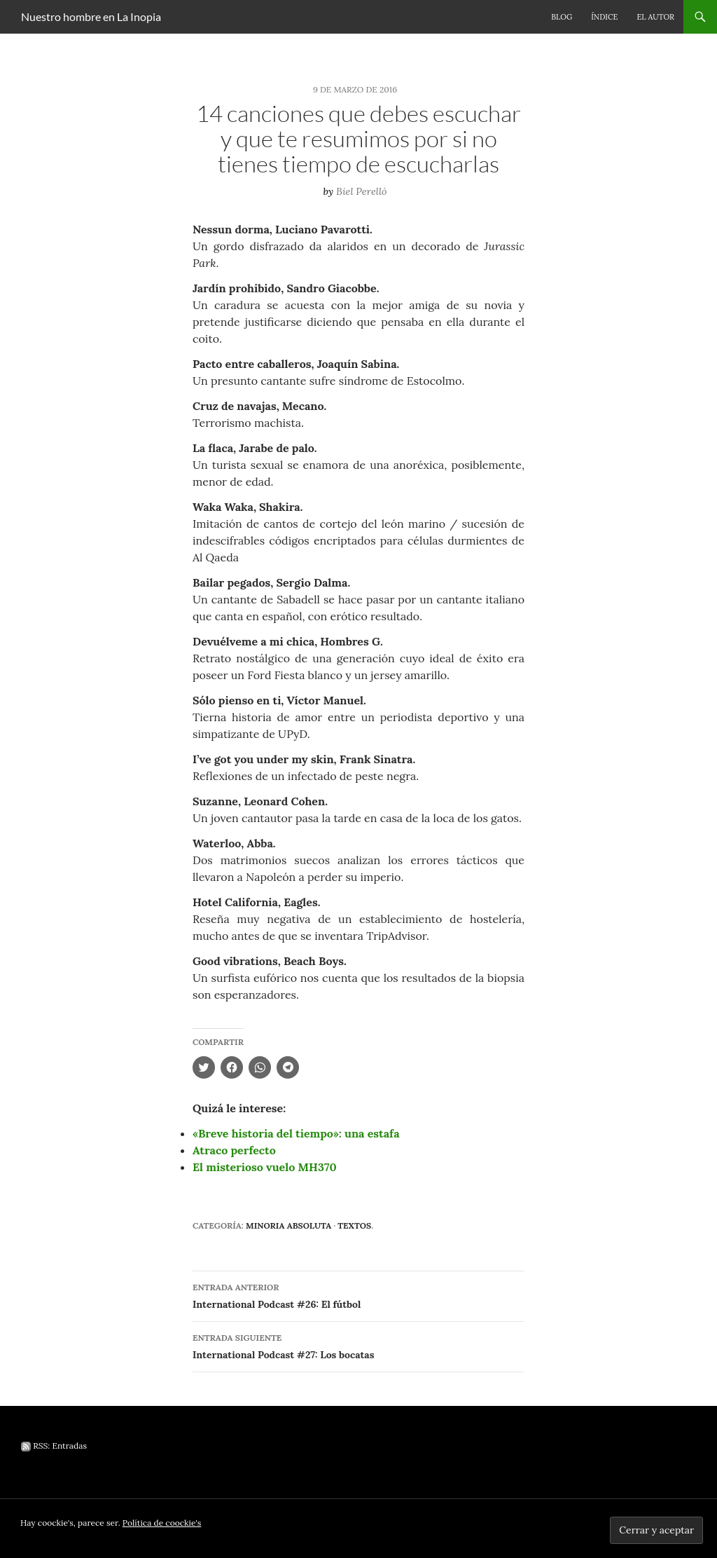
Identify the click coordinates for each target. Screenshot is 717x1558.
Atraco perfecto (234, 1150)
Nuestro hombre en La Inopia (91, 16)
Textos (354, 1225)
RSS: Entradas (54, 1445)
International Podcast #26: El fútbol (358, 1295)
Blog (561, 17)
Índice (604, 17)
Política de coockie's (162, 1522)
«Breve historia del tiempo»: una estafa (296, 1133)
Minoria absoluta (288, 1225)
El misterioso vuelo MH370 (265, 1167)
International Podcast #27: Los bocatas (358, 1345)
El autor (655, 17)
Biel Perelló (361, 191)
